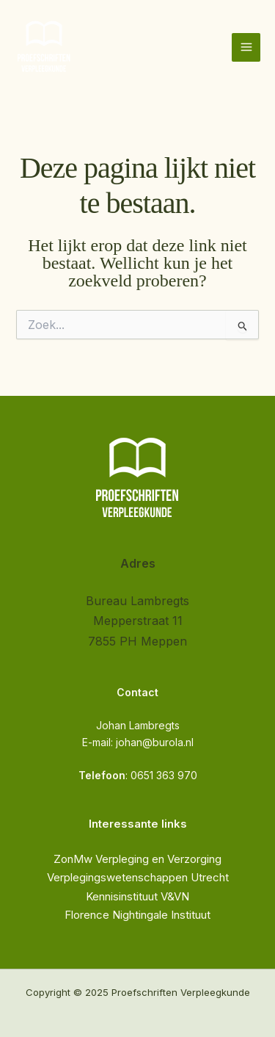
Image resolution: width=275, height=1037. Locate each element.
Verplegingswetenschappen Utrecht (138, 877)
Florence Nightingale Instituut (137, 915)
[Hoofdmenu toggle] (246, 47)
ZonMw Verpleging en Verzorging (137, 859)
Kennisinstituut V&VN (137, 896)
